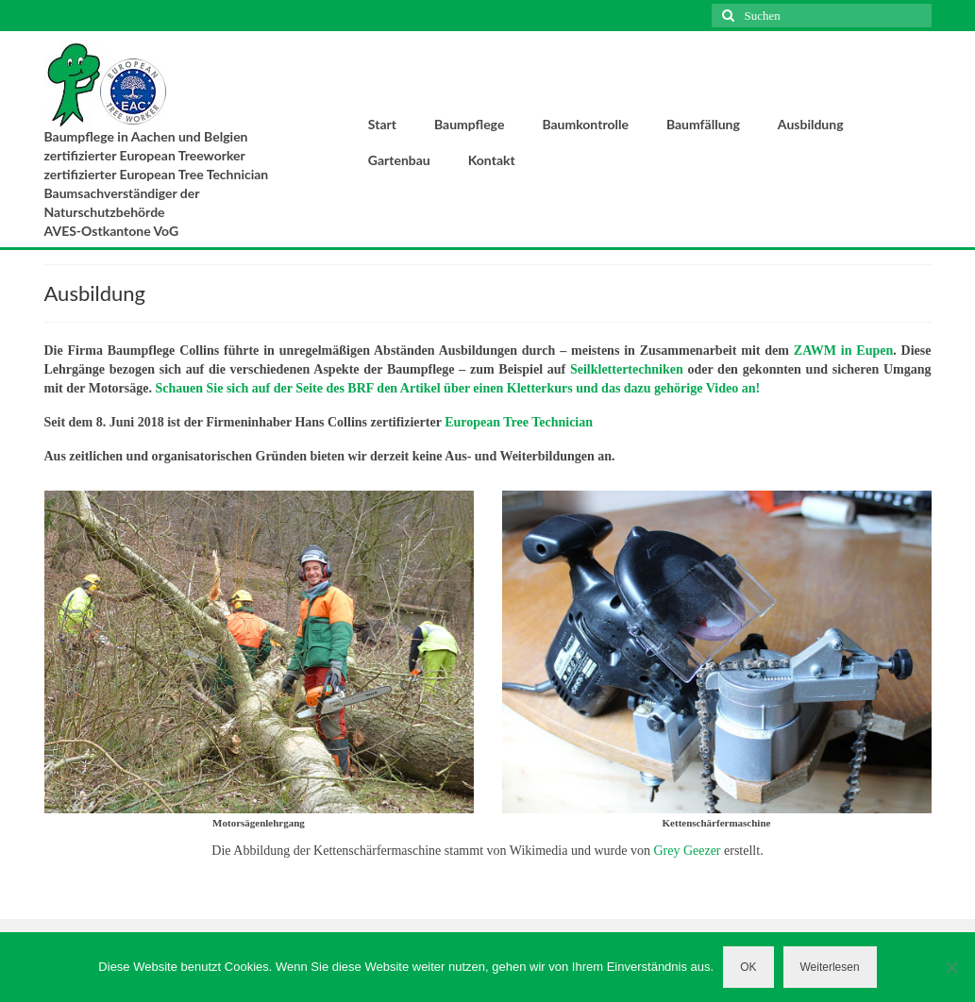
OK (748, 967)
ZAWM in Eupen (843, 350)
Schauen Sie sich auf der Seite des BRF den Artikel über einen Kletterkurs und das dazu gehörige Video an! (457, 388)
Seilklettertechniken (626, 369)
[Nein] (951, 967)
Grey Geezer (686, 850)
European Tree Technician (519, 422)
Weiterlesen (830, 967)
